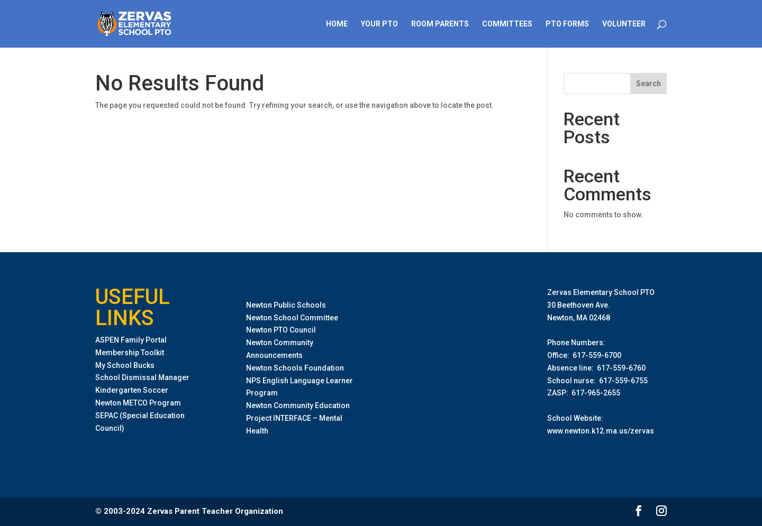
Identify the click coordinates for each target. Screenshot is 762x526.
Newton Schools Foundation (295, 368)
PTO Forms (567, 24)
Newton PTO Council (281, 330)
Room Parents (440, 24)
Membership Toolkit (129, 352)
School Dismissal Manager (142, 377)
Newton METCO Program (138, 403)
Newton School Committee (292, 317)
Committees (507, 24)
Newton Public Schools (286, 305)
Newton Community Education (298, 405)
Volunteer (624, 24)
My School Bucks (125, 365)
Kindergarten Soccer (131, 390)
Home (337, 24)
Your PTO (379, 24)
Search (648, 83)
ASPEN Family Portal (131, 340)
